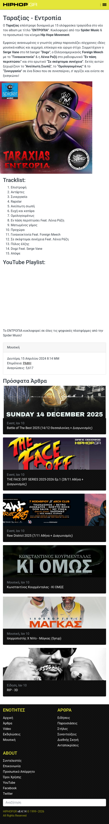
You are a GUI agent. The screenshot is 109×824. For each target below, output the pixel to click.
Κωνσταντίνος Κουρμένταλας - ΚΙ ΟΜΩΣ (35, 587)
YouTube (9, 782)
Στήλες (63, 729)
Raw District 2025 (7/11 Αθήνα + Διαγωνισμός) (40, 535)
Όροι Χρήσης (12, 777)
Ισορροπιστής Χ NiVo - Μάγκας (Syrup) (34, 638)
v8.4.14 (22, 811)
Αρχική (8, 718)
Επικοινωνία (12, 766)
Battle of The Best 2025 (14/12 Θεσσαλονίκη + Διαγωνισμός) (50, 428)
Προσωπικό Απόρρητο (19, 771)
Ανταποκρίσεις (68, 745)
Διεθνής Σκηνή (68, 740)
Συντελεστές (12, 760)
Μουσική (9, 740)
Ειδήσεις (64, 718)
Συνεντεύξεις (67, 734)
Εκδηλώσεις (12, 734)
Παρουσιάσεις (68, 723)
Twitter (8, 794)
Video (7, 729)
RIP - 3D (12, 690)
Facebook (9, 788)
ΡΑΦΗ (27, 363)
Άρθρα (7, 723)
